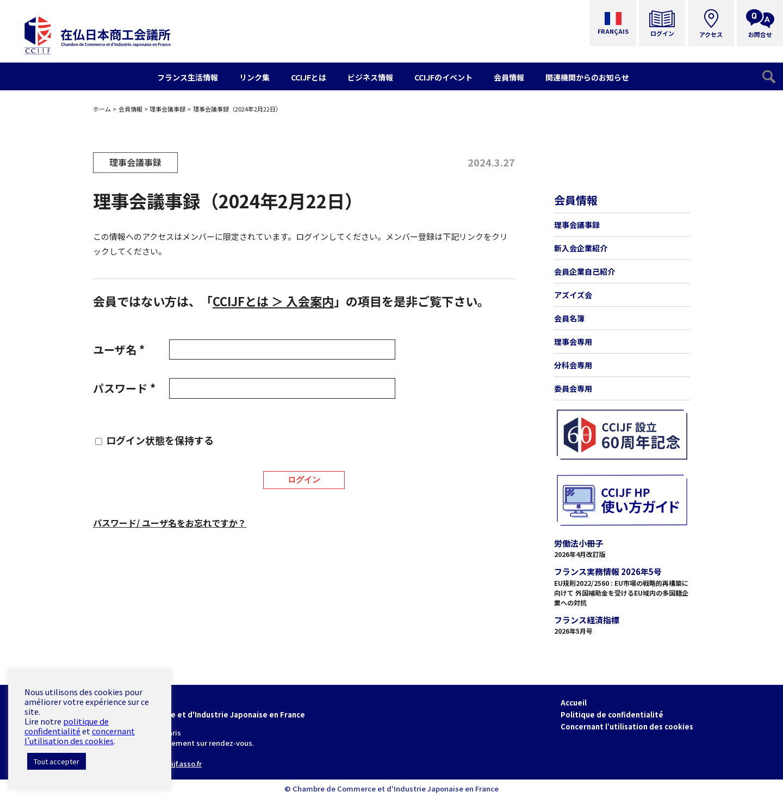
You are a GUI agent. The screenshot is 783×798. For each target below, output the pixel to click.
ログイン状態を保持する (160, 440)
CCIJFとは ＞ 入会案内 (273, 301)
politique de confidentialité (66, 726)
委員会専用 (573, 388)
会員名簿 (569, 318)
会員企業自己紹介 (584, 271)
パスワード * (124, 388)
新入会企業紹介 (580, 248)
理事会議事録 (167, 108)
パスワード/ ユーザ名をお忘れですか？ (169, 522)
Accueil (574, 702)
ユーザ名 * (119, 349)
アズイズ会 (573, 294)
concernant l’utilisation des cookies (79, 735)
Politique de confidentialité (612, 714)
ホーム (102, 108)
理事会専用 (573, 341)
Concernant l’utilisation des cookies (627, 726)
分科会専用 (573, 365)
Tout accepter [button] (56, 761)
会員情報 (130, 108)
